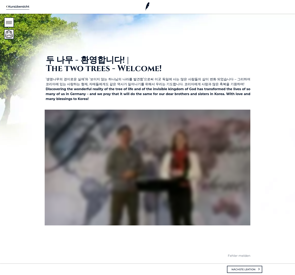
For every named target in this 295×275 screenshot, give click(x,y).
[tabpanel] (147, 151)
